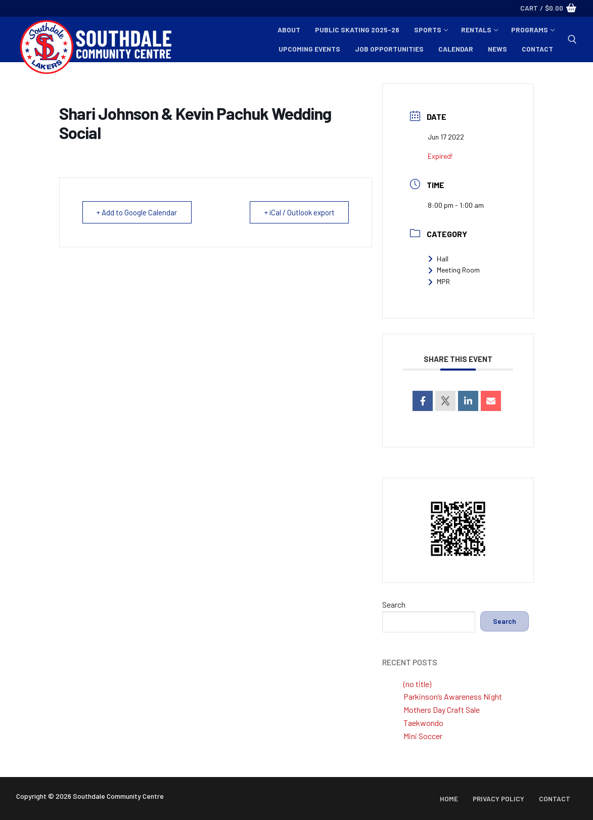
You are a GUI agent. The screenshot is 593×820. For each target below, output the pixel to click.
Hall (438, 258)
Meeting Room (454, 269)
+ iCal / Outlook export (298, 212)
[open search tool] (572, 39)
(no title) (417, 684)
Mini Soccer (422, 736)
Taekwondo (423, 722)
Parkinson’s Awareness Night (452, 696)
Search (393, 604)
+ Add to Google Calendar (137, 212)
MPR (439, 281)
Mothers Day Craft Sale (441, 709)
